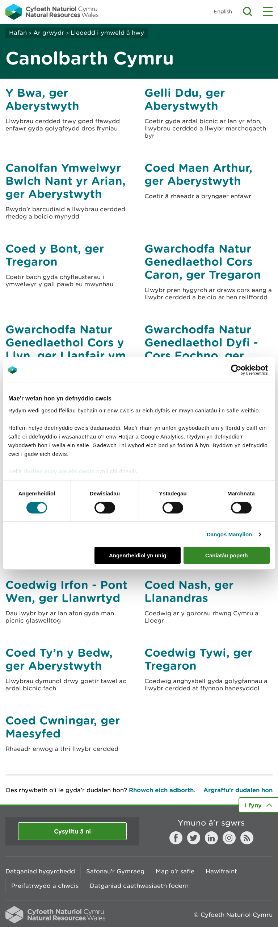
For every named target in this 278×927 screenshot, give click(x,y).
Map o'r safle (175, 871)
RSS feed (246, 837)
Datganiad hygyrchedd (40, 871)
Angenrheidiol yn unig (137, 555)
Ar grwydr (48, 32)
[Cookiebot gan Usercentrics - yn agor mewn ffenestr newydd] (249, 370)
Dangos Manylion (229, 534)
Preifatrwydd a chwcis (45, 885)
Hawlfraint (221, 871)
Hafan (18, 32)
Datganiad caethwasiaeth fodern (139, 885)
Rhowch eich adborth (161, 789)
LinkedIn (211, 837)
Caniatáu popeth (226, 555)
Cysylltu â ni (72, 831)
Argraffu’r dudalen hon (238, 789)
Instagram (229, 837)
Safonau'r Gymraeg (115, 871)
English (223, 11)
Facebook (175, 837)
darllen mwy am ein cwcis (59, 471)
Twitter (193, 837)
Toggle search (247, 11)
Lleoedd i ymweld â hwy (107, 32)
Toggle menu (268, 11)
